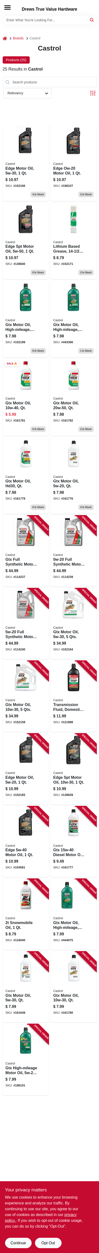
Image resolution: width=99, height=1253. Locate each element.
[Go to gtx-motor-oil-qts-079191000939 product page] (26, 696)
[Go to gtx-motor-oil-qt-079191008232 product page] (26, 987)
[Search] (92, 20)
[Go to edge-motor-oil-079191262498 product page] (26, 841)
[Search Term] (50, 20)
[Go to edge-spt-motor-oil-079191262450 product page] (73, 769)
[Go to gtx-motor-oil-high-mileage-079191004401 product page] (26, 319)
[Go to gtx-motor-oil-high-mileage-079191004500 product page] (73, 319)
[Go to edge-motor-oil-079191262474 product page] (26, 769)
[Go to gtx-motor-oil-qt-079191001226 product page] (73, 397)
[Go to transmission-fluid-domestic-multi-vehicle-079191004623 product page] (73, 696)
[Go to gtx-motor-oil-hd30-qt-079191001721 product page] (26, 475)
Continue (18, 1243)
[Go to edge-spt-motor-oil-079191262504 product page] (26, 241)
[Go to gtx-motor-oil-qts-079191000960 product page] (73, 623)
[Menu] (7, 7)
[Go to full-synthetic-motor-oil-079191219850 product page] (73, 551)
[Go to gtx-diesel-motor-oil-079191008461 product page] (73, 841)
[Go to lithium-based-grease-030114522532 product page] (73, 241)
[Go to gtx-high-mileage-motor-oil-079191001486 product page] (26, 1059)
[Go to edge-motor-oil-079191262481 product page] (26, 162)
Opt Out (48, 1243)
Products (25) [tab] (16, 60)
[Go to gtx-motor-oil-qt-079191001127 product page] (26, 397)
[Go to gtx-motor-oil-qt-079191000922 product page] (73, 987)
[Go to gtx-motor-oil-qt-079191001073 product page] (73, 475)
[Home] (5, 38)
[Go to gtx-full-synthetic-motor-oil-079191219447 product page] (26, 551)
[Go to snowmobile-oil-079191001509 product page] (26, 914)
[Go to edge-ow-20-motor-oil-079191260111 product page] (73, 162)
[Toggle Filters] (93, 93)
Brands (18, 38)
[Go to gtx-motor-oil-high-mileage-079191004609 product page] (73, 914)
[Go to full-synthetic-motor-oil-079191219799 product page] (26, 623)
